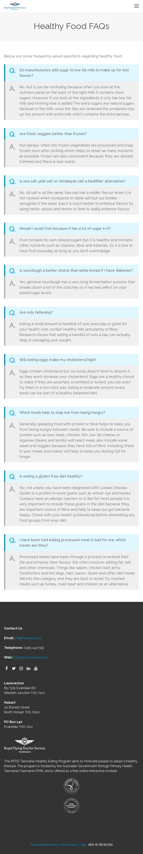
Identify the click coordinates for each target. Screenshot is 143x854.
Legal (82, 845)
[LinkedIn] (28, 668)
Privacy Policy (69, 845)
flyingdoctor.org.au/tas (30, 657)
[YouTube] (35, 668)
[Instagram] (21, 668)
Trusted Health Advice (45, 845)
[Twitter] (13, 668)
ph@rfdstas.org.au (28, 638)
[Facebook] (6, 668)
